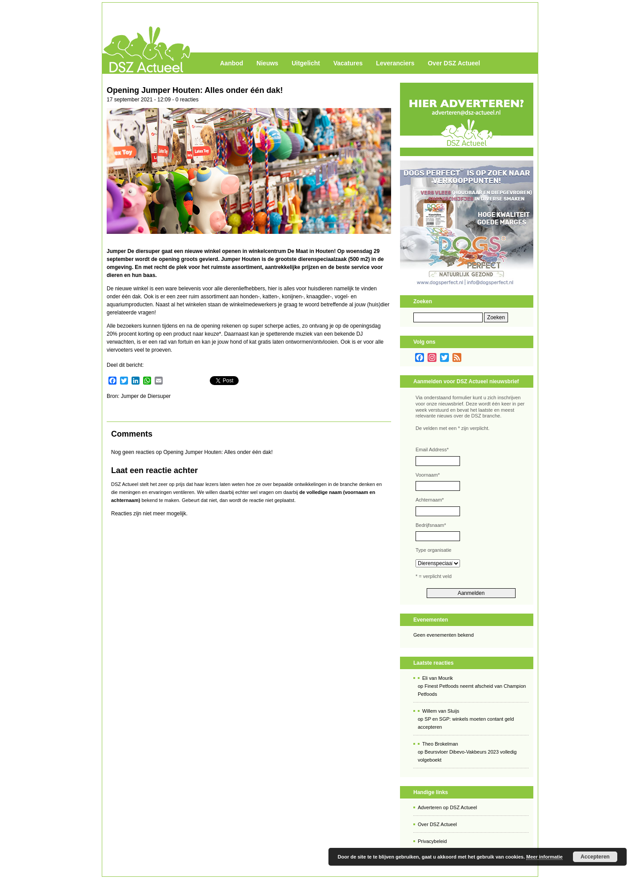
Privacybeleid (432, 841)
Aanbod (231, 63)
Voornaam (428, 475)
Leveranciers (395, 63)
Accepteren (594, 857)
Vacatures (348, 63)
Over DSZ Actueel (454, 63)
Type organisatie (434, 550)
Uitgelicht (306, 63)
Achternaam (430, 499)
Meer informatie (544, 856)
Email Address (432, 449)
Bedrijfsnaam (431, 525)
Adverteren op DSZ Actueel (447, 807)
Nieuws (267, 63)
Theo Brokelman (440, 744)
